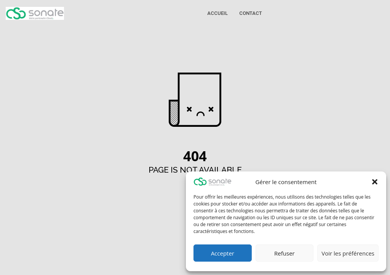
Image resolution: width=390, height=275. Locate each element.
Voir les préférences (347, 253)
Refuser (284, 253)
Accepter (222, 253)
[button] (375, 182)
